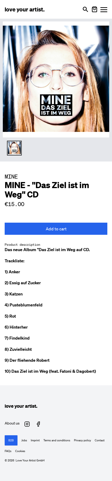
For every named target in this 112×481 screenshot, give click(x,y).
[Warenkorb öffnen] (94, 9)
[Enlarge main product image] (56, 78)
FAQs (8, 451)
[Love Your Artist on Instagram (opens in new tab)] (27, 424)
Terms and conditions (56, 440)
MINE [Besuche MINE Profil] (11, 176)
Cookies (20, 451)
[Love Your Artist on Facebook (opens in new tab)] (38, 424)
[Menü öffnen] (103, 9)
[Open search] (85, 9)
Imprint (35, 440)
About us (12, 423)
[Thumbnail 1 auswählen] (14, 148)
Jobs (24, 440)
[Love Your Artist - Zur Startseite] (25, 9)
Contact (100, 440)
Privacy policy (82, 440)
